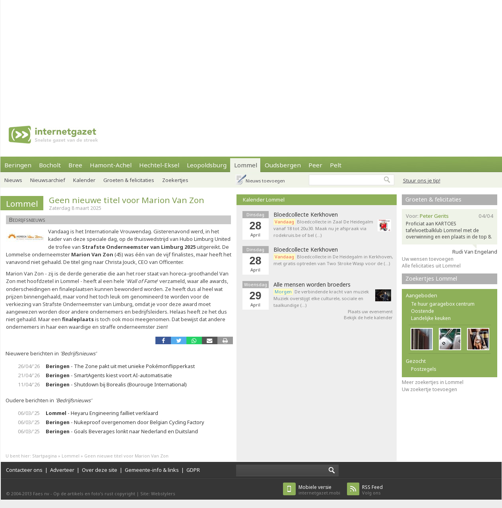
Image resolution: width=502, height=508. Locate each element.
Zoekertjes (175, 180)
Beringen (17, 165)
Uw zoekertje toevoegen (429, 389)
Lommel (245, 165)
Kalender (84, 180)
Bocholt (50, 165)
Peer (315, 165)
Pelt (335, 165)
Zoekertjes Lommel (431, 278)
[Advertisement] (232, 55)
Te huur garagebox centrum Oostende (443, 307)
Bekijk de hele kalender (368, 317)
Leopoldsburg (207, 165)
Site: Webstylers (157, 493)
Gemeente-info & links (152, 469)
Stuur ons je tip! (421, 180)
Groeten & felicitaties (128, 180)
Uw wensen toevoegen (428, 259)
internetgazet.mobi (319, 490)
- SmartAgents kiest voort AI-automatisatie (109, 375)
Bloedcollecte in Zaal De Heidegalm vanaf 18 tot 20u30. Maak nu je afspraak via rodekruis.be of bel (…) (323, 228)
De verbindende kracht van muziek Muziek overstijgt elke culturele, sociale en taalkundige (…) (321, 298)
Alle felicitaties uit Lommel (431, 265)
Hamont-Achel (111, 165)
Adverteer (62, 469)
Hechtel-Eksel (159, 165)
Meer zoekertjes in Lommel (432, 382)
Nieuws (13, 180)
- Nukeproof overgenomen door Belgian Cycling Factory (125, 422)
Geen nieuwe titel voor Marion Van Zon (126, 200)
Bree (75, 165)
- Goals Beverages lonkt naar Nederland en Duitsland (122, 431)
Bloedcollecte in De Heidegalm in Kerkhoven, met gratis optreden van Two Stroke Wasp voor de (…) (333, 260)
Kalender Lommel (264, 199)
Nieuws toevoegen (265, 181)
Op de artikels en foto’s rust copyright (94, 493)
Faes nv (41, 493)
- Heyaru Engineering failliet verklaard (102, 413)
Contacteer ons (24, 469)
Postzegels (423, 369)
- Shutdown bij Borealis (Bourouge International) (116, 384)
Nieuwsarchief (47, 180)
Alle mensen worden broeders (312, 284)
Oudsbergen (283, 165)
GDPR (193, 469)
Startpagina (44, 456)
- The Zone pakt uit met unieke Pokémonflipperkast (120, 366)
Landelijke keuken (431, 318)
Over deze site (99, 469)
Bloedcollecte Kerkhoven (305, 214)
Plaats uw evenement (370, 311)
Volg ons (372, 490)
